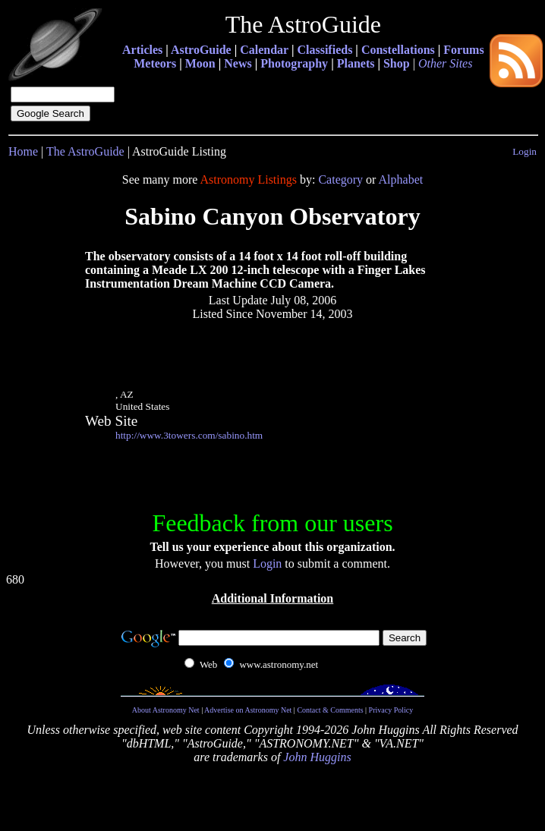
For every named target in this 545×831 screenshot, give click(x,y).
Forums (463, 49)
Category (340, 179)
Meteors (155, 63)
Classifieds (324, 49)
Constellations (398, 49)
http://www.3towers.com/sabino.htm (189, 435)
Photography (294, 63)
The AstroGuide (85, 151)
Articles (142, 49)
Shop (396, 63)
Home (23, 151)
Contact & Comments (330, 710)
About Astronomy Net (166, 710)
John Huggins (317, 757)
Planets (356, 63)
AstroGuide (201, 49)
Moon (200, 63)
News (237, 63)
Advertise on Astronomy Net (247, 710)
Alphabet (401, 179)
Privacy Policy (391, 710)
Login (524, 151)
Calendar (264, 49)
